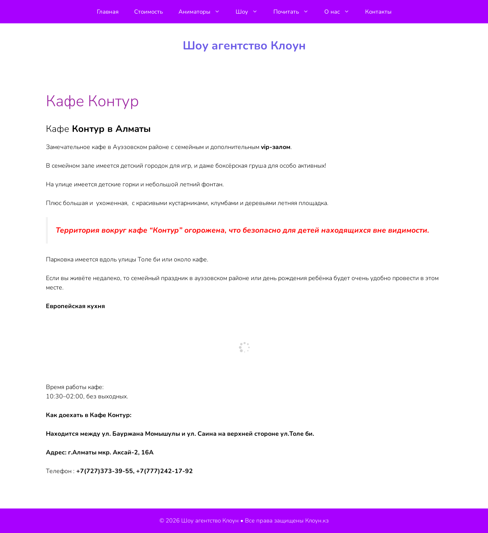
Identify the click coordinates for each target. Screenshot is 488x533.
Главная (108, 12)
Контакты (378, 12)
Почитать (295, 11)
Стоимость (148, 12)
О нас (340, 11)
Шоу (251, 11)
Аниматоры (203, 11)
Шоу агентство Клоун (244, 46)
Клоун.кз (317, 520)
